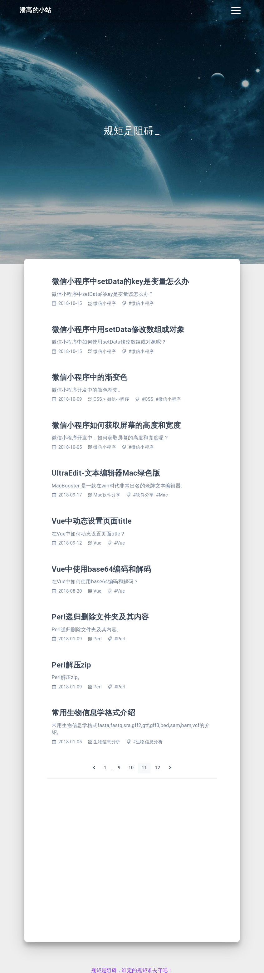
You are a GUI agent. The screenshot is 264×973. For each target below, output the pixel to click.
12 (157, 767)
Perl (97, 639)
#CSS (148, 399)
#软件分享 (143, 495)
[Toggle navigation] (235, 10)
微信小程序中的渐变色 (90, 377)
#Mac (162, 495)
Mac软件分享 (106, 495)
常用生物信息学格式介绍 (93, 712)
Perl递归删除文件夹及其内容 (100, 617)
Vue (97, 543)
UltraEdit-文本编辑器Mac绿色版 (106, 473)
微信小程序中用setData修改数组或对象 (118, 329)
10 (131, 767)
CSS (97, 399)
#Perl (119, 639)
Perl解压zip (71, 665)
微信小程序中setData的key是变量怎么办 (120, 281)
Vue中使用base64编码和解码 (101, 569)
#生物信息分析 (148, 742)
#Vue (119, 543)
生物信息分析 (106, 742)
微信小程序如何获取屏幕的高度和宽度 (116, 425)
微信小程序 (104, 303)
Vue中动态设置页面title (92, 521)
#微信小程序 (141, 303)
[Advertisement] (132, 855)
